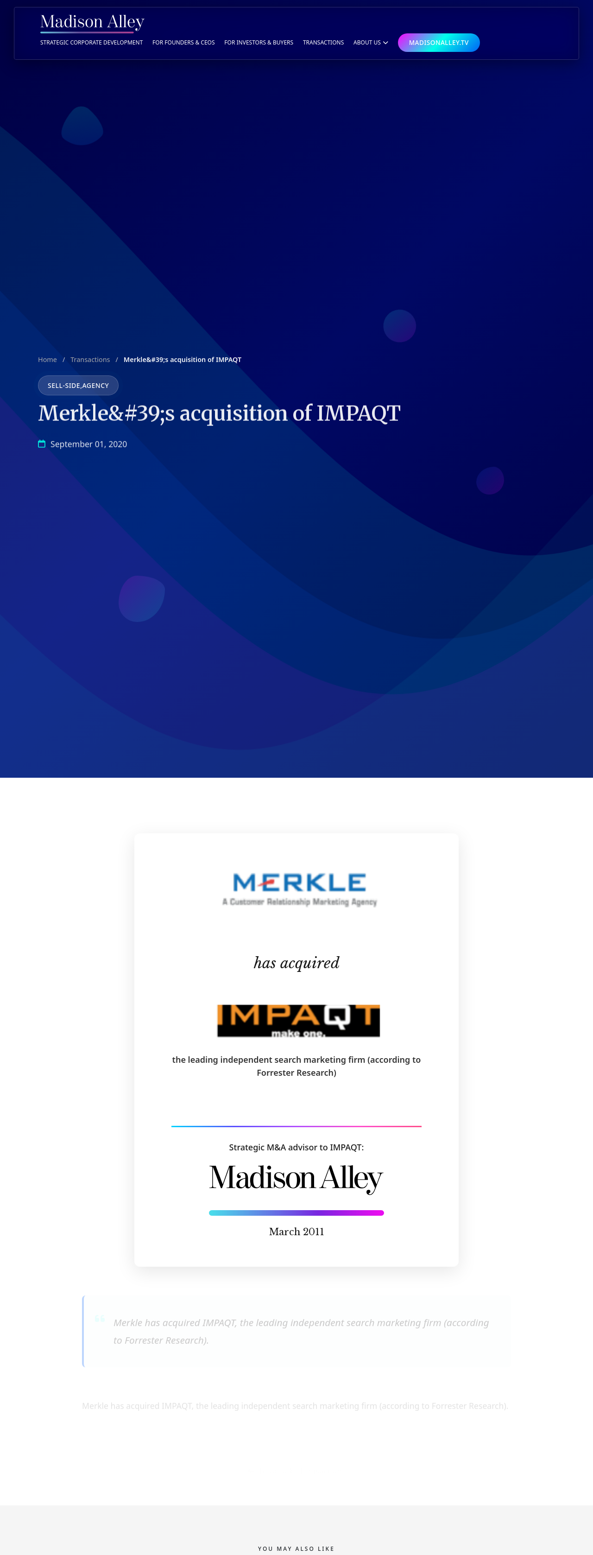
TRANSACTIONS (323, 42)
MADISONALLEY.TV (439, 42)
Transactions (90, 363)
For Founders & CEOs (183, 42)
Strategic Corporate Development (91, 42)
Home (47, 363)
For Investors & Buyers (258, 42)
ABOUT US (370, 42)
